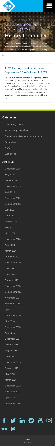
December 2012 (13, 385)
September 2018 (13, 292)
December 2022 (13, 198)
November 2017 (13, 297)
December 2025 (13, 168)
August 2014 (11, 350)
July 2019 (9, 268)
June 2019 (10, 274)
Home (4, 55)
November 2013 (13, 362)
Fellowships (10, 142)
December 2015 (13, 327)
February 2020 (12, 256)
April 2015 (10, 333)
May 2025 (10, 174)
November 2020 (13, 239)
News (8, 148)
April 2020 (10, 245)
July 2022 (9, 209)
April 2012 (10, 397)
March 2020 (11, 251)
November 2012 (13, 391)
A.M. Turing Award (14, 124)
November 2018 (13, 286)
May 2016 (10, 321)
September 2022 (13, 204)
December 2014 (13, 339)
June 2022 (10, 215)
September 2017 (13, 303)
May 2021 (10, 227)
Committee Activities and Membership (23, 136)
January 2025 (11, 180)
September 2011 (13, 403)
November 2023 (13, 186)
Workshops (10, 153)
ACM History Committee (17, 130)
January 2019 (11, 280)
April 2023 (10, 192)
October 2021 (11, 221)
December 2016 (13, 315)
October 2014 (11, 344)
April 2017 (10, 309)
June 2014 (10, 356)
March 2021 (11, 233)
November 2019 (13, 262)
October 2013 (11, 368)
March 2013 (11, 380)
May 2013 (10, 374)
